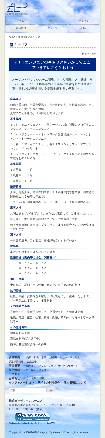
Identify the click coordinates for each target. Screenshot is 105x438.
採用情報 (21, 28)
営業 (34, 378)
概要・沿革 (40, 357)
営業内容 (28, 365)
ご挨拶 (27, 357)
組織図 (53, 357)
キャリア (44, 370)
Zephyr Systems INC (53, 432)
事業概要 (84, 20)
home (12, 37)
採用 (42, 378)
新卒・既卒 (89, 53)
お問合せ (84, 28)
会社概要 (52, 20)
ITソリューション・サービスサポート (57, 365)
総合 (25, 378)
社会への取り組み (70, 357)
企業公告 (32, 361)
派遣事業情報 (16, 361)
